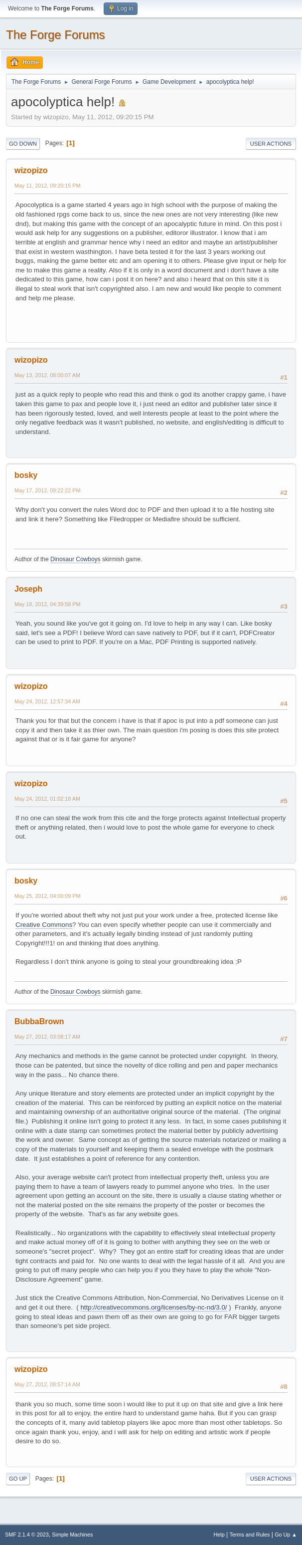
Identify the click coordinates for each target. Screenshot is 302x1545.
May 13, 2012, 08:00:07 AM (47, 375)
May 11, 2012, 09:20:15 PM (47, 186)
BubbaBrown (39, 1021)
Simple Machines (72, 1535)
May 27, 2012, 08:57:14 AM (47, 1384)
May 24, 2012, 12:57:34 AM (47, 701)
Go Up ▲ (286, 1535)
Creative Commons (43, 924)
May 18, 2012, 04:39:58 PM (47, 604)
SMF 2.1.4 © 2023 (27, 1535)
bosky (25, 475)
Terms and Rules (250, 1535)
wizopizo (31, 170)
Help (219, 1535)
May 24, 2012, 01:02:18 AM (47, 799)
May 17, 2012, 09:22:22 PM (47, 490)
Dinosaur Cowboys (75, 559)
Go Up (18, 1479)
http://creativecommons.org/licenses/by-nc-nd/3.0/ (153, 1307)
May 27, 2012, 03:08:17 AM (47, 1037)
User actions (271, 144)
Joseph (28, 589)
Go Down (23, 144)
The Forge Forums (55, 34)
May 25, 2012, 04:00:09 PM (47, 896)
